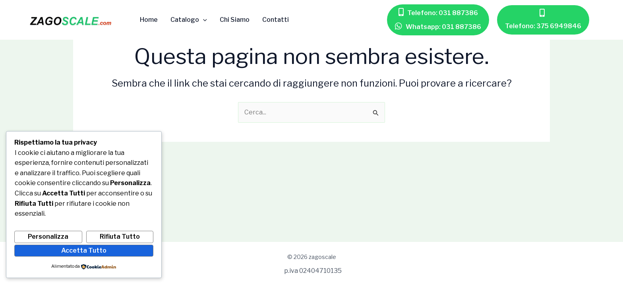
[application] (203, 20)
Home (149, 20)
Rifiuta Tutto (120, 236)
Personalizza (48, 236)
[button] (438, 13)
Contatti (275, 20)
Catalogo (188, 20)
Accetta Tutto (83, 250)
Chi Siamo (235, 20)
